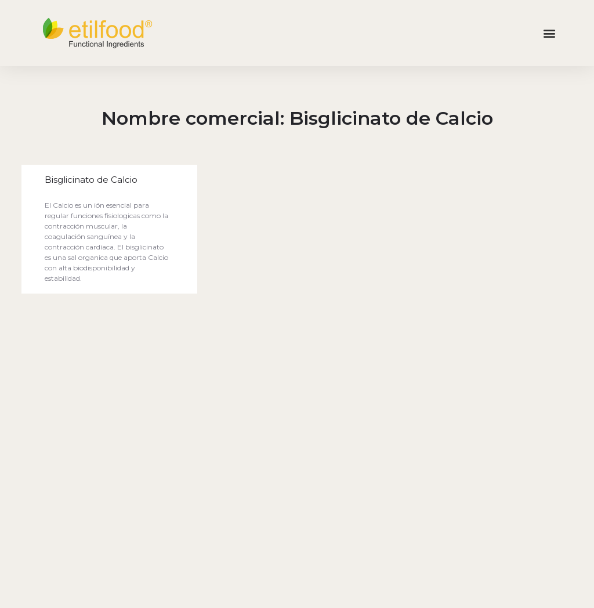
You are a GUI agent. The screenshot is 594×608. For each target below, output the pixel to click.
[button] (549, 33)
